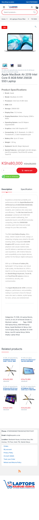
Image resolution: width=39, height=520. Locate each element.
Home (3, 19)
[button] (35, 26)
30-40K (5, 358)
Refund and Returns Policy (12, 462)
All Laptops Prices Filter (17, 19)
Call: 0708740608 (31, 2)
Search (34, 12)
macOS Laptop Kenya (17, 332)
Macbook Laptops (13, 72)
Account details (9, 456)
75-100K (34, 19)
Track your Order (9, 459)
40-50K (23, 386)
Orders (6, 446)
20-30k (5, 386)
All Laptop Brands (12, 70)
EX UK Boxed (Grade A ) (24, 319)
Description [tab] (7, 189)
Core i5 (20, 70)
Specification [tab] (26, 189)
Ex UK (24, 70)
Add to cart (28, 170)
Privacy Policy (8, 453)
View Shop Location (8, 2)
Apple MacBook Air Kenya (19, 327)
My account (8, 449)
